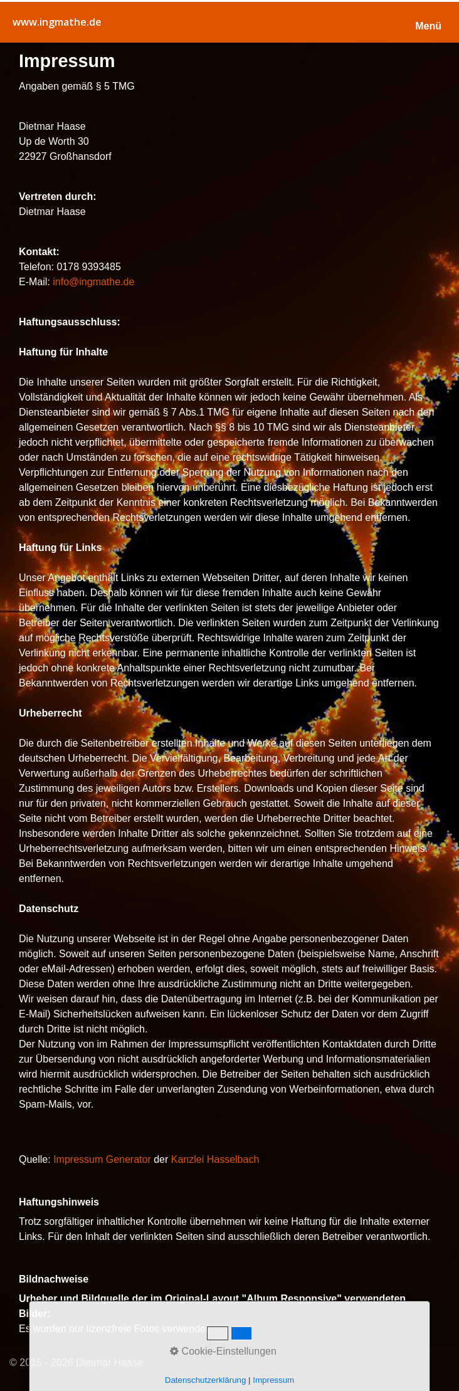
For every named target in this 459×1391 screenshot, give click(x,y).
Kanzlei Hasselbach (215, 1159)
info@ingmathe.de (93, 281)
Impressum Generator (102, 1159)
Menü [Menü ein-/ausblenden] (428, 26)
